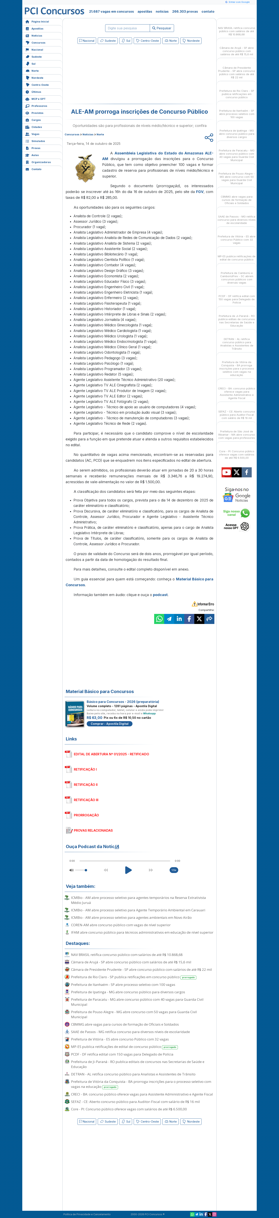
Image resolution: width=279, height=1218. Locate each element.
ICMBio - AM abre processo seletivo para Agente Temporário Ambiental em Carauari (138, 910)
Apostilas (34, 28)
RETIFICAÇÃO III (86, 800)
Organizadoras (38, 162)
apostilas (144, 11)
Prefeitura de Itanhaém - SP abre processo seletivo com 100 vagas (123, 984)
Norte (32, 70)
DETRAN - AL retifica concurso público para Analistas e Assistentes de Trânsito (133, 1074)
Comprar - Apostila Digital (109, 723)
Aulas (32, 155)
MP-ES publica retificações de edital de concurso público (124, 1046)
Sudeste (33, 56)
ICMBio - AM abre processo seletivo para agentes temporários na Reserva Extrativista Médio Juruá (138, 900)
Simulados (35, 141)
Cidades (33, 127)
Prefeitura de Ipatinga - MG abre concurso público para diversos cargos (128, 992)
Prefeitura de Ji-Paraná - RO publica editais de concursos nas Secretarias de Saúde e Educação (137, 1064)
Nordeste (34, 77)
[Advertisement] (107, 75)
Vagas (32, 134)
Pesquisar (161, 28)
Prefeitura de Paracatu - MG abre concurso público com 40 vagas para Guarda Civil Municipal (137, 1002)
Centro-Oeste (37, 84)
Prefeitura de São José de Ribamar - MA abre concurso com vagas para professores (236, 431)
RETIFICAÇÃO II (86, 785)
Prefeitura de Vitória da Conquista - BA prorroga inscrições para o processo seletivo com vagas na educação (141, 1084)
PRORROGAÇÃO (86, 815)
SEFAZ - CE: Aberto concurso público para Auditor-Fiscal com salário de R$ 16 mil (135, 1101)
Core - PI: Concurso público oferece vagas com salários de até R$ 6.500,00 (129, 1109)
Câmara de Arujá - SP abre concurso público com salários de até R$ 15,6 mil (131, 962)
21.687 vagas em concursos (111, 11)
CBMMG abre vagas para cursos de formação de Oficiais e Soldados (125, 1024)
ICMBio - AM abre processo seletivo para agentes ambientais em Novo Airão (131, 917)
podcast (160, 595)
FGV (200, 192)
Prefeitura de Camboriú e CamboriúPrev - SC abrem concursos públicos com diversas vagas (236, 274)
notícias (162, 11)
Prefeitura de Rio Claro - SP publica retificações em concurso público (133, 977)
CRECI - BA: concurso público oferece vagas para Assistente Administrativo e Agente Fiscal (142, 1094)
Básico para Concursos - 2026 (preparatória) (123, 702)
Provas (32, 148)
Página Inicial (37, 21)
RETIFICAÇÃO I (85, 769)
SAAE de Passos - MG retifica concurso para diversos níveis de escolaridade (130, 1031)
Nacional (34, 49)
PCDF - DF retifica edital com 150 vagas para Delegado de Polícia (122, 1054)
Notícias (33, 35)
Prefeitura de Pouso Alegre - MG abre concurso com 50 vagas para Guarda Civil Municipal (134, 1014)
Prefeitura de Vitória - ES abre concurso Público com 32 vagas (120, 1039)
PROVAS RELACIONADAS (93, 830)
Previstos (34, 112)
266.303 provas (185, 11)
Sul (30, 63)
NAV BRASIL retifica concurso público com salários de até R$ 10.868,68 (127, 954)
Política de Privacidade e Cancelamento (87, 1214)
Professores (36, 105)
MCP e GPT (35, 98)
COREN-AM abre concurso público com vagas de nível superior (121, 925)
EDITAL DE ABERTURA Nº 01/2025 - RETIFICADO (111, 754)
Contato (33, 169)
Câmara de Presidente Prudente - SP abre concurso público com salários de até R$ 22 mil (141, 969)
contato (208, 11)
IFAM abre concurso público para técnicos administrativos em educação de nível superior (142, 932)
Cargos (33, 119)
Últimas (33, 91)
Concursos (35, 42)
